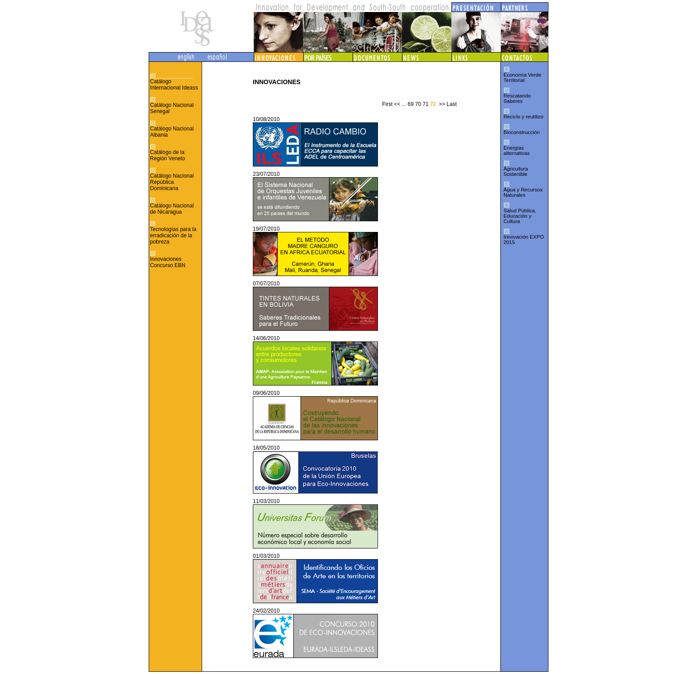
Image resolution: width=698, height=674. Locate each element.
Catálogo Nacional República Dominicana (172, 182)
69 (411, 104)
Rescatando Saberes (517, 98)
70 (418, 104)
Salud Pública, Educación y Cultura (519, 216)
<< (397, 104)
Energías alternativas (516, 150)
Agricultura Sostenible (515, 171)
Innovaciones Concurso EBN (167, 262)
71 (425, 104)
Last (451, 104)
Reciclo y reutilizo (523, 116)
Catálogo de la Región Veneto (167, 155)
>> (442, 104)
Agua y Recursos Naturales (523, 192)
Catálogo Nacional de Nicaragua (172, 209)
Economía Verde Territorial (522, 77)
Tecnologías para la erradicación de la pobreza (173, 235)
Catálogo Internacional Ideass (174, 84)
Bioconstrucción (521, 132)
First (387, 104)
